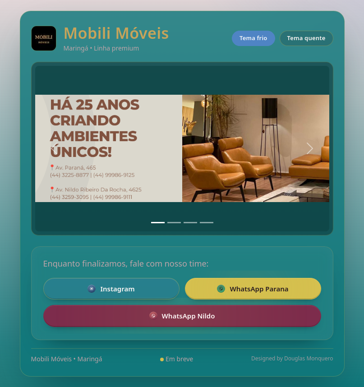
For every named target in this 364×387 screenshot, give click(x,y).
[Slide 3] (190, 222)
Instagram (111, 288)
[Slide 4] (206, 222)
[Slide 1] (158, 222)
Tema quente (306, 38)
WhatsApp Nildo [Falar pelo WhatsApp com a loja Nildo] (182, 315)
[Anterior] (54, 148)
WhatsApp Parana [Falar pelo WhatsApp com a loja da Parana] (252, 288)
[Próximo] (309, 148)
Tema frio (253, 38)
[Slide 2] (174, 222)
